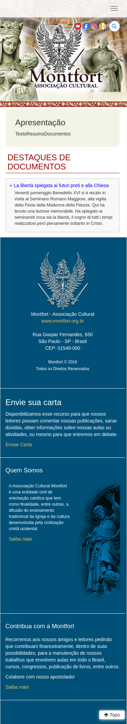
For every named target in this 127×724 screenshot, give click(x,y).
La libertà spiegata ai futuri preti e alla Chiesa (61, 185)
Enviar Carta (18, 444)
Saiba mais (20, 539)
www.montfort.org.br (62, 321)
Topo (112, 715)
